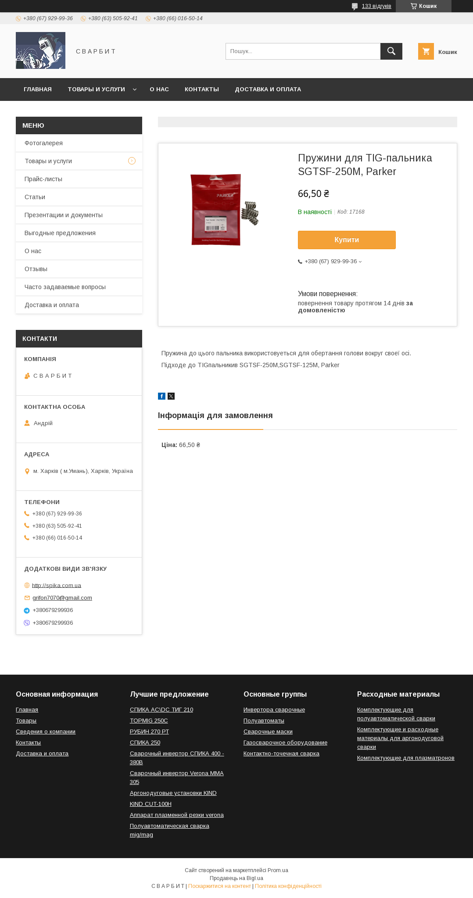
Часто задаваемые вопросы (65, 286)
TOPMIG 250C (149, 720)
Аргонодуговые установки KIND (173, 793)
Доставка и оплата (268, 89)
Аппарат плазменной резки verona (177, 815)
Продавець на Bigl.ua (236, 878)
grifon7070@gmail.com (62, 597)
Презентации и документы (64, 214)
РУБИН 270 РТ (149, 731)
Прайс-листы (43, 178)
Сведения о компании (45, 731)
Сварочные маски (268, 731)
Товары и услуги (96, 89)
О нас (159, 89)
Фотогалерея (44, 143)
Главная (38, 89)
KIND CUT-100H (151, 804)
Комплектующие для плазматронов (406, 758)
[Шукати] (391, 51)
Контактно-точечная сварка (281, 753)
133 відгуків (376, 6)
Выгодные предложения (60, 232)
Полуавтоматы (264, 720)
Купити (347, 239)
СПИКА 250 (145, 742)
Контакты (202, 89)
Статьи (35, 196)
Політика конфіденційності (288, 886)
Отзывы (36, 268)
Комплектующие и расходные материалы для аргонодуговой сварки (400, 738)
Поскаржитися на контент (219, 886)
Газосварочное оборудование (285, 742)
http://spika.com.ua (56, 585)
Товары (26, 720)
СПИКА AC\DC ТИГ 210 (161, 709)
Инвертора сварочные (274, 709)
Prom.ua (278, 870)
